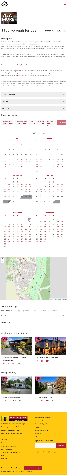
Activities (4, 439)
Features (5, 101)
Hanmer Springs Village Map (44, 424)
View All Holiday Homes (42, 417)
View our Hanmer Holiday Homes (11, 10)
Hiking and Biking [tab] (7, 310)
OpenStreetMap (58, 299)
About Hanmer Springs (42, 430)
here (17, 75)
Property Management (8, 446)
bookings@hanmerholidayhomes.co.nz (13, 427)
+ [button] (2, 259)
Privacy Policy (15, 468)
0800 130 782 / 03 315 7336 (10, 430)
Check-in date (7, 121)
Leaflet (51, 299)
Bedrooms (5, 108)
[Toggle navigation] (65, 4)
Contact (4, 458)
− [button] (2, 261)
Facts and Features (8, 94)
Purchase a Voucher (41, 421)
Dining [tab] (18, 310)
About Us (38, 433)
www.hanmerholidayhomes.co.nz (11, 433)
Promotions (5, 443)
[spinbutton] (33, 123)
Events (37, 427)
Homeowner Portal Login (33, 468)
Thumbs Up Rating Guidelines (10, 452)
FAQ (36, 436)
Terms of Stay (5, 468)
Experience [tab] (26, 310)
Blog (2, 455)
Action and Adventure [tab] (49, 310)
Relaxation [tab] (35, 310)
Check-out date (21, 121)
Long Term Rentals (7, 449)
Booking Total (50, 121)
